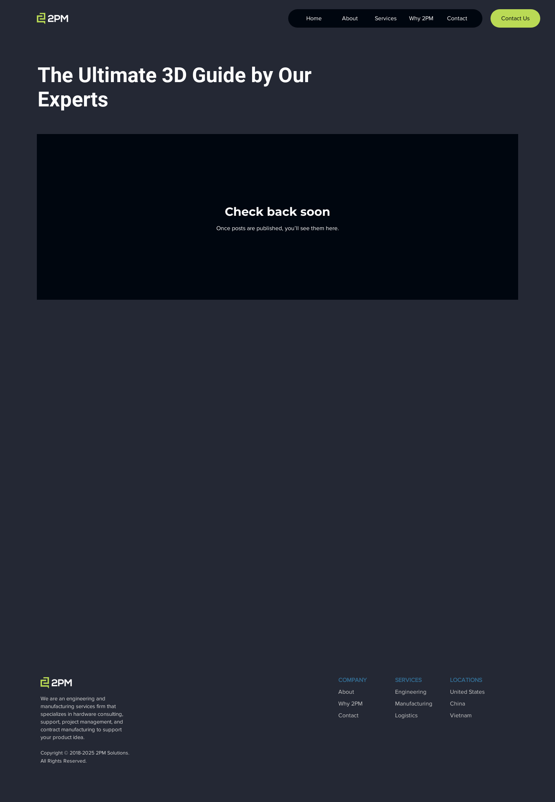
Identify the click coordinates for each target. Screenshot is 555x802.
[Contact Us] (515, 18)
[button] (385, 18)
